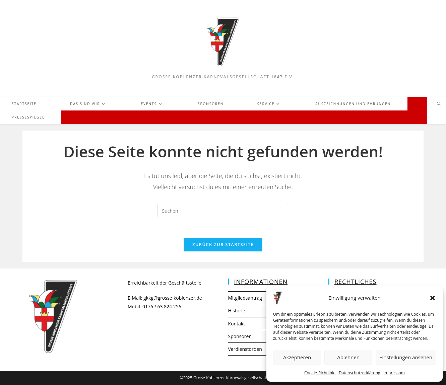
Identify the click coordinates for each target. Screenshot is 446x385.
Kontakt (236, 323)
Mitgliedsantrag (245, 298)
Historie (236, 310)
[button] (432, 298)
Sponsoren (240, 336)
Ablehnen (348, 357)
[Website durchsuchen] (439, 104)
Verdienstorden (245, 349)
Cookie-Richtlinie (319, 373)
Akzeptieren (297, 357)
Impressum (394, 373)
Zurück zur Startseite (223, 244)
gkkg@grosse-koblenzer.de (172, 298)
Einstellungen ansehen (405, 357)
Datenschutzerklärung (359, 373)
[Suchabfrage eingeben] (222, 210)
